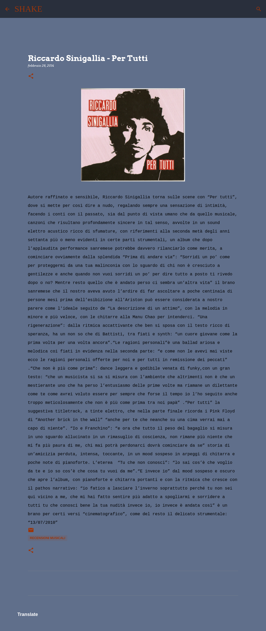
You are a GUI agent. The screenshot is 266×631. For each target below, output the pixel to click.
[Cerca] (49, 9)
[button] (31, 76)
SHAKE (28, 8)
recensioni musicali (47, 538)
